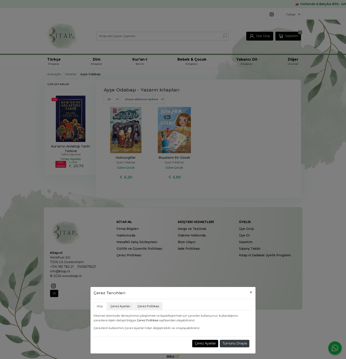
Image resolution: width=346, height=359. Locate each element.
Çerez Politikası (147, 320)
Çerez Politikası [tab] (148, 306)
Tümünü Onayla (234, 343)
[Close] (251, 292)
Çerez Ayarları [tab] (120, 306)
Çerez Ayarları (205, 343)
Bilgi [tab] (100, 306)
